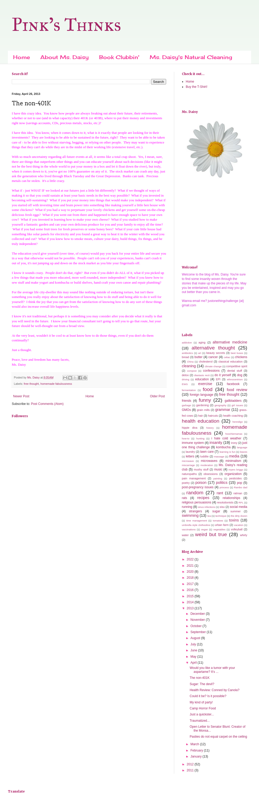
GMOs (186, 410)
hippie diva (189, 427)
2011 (191, 770)
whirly (243, 535)
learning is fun (227, 451)
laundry (190, 451)
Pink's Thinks (66, 25)
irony (234, 442)
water (185, 535)
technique (220, 515)
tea (209, 515)
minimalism (233, 461)
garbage (186, 405)
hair (200, 415)
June (194, 650)
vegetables (219, 529)
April (194, 662)
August (195, 638)
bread (185, 357)
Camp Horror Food (203, 708)
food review (237, 390)
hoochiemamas (233, 433)
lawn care (207, 452)
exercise (205, 384)
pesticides (235, 478)
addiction (187, 342)
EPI (218, 379)
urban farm (222, 524)
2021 (191, 565)
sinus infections (206, 507)
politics (221, 482)
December (198, 614)
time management (196, 520)
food (207, 389)
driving (185, 379)
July (193, 644)
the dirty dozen (239, 515)
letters (190, 456)
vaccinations (189, 529)
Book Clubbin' (119, 57)
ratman (237, 493)
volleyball (237, 529)
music (218, 469)
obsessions (211, 473)
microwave (188, 461)
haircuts (213, 415)
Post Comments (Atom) (47, 404)
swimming (190, 515)
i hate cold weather (226, 438)
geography (220, 405)
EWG (185, 384)
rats (184, 498)
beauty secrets (215, 352)
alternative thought (213, 348)
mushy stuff (201, 469)
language (242, 447)
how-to (185, 438)
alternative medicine (230, 342)
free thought (31, 383)
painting (217, 478)
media (234, 456)
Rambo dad (240, 487)
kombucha (223, 447)
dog (239, 375)
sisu (222, 506)
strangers (195, 511)
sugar (216, 511)
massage (219, 456)
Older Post (157, 396)
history (210, 427)
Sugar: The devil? (202, 684)
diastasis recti (202, 375)
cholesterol (205, 361)
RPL (241, 502)
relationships (231, 498)
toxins (234, 520)
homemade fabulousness (56, 383)
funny (205, 400)
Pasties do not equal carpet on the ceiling (218, 736)
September (198, 632)
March (195, 744)
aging (202, 342)
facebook (233, 384)
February (197, 750)
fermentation (189, 390)
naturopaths (189, 473)
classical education (230, 361)
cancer (213, 357)
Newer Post (21, 396)
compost (191, 370)
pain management (194, 478)
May (193, 656)
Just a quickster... (202, 714)
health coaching (233, 415)
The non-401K (200, 678)
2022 (191, 559)
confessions (211, 370)
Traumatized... (200, 720)
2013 (191, 608)
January (196, 756)
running (187, 507)
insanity (216, 442)
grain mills (203, 409)
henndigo (237, 421)
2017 (191, 584)
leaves (243, 451)
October (196, 626)
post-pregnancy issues (197, 487)
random (194, 492)
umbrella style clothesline (196, 525)
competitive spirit (236, 366)
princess (224, 487)
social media (238, 507)
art (199, 353)
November (198, 620)
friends (186, 401)
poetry (186, 482)
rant (220, 493)
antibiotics (187, 353)
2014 (191, 602)
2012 (191, 764)
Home (21, 57)
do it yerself (223, 375)
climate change (213, 366)
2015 (191, 596)
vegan (204, 529)
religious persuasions (196, 502)
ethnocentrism (235, 379)
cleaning (189, 366)
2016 (191, 590)
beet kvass (237, 353)
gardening (202, 405)
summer (235, 511)
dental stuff (234, 370)
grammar (222, 410)
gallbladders (233, 401)
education (202, 379)
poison (200, 482)
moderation (206, 465)
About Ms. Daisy (64, 57)
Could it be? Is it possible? (208, 696)
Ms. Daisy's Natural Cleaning (191, 57)
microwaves (209, 461)
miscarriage (188, 465)
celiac (227, 357)
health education (200, 421)
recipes (203, 498)
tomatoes (218, 520)
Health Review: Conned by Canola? (214, 690)
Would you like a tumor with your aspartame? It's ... (212, 669)
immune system (193, 443)
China (190, 361)
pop (239, 483)
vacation (238, 525)
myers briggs (235, 469)
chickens (241, 357)
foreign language (201, 395)
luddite (204, 456)
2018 (191, 578)
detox (185, 375)
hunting (200, 438)
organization (232, 474)
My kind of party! (201, 702)
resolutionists (225, 502)
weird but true (211, 534)
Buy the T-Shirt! (196, 87)
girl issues (237, 405)
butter (198, 357)
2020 (191, 571)
